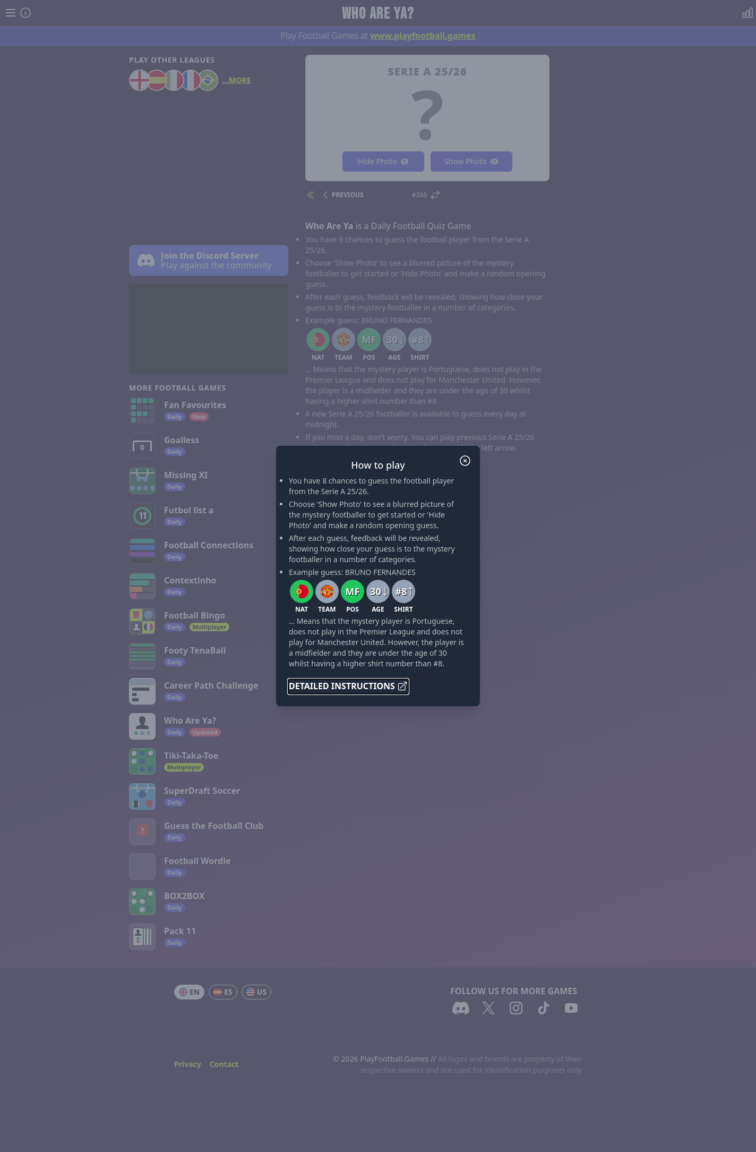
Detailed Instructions (348, 686)
